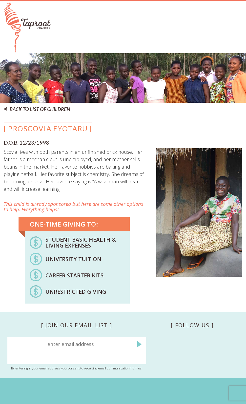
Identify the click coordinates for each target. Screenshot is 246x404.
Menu (236, 40)
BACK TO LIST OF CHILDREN (40, 109)
